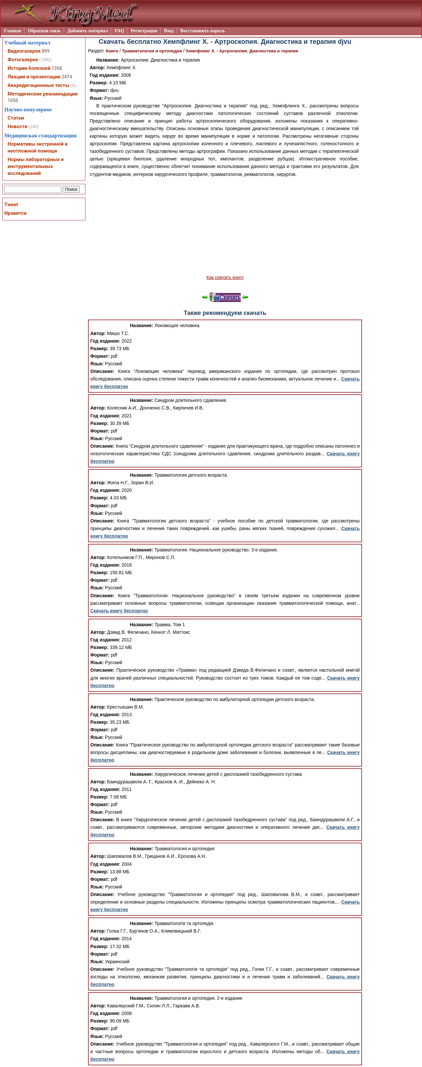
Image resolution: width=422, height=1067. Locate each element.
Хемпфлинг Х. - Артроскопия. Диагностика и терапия (242, 50)
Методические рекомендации (42, 94)
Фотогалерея (23, 60)
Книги (112, 50)
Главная (12, 30)
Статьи (16, 118)
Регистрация (144, 30)
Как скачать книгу (225, 277)
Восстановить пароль (202, 30)
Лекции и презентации (34, 77)
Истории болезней (29, 68)
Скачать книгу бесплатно (119, 610)
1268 (56, 68)
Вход (168, 30)
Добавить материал (87, 30)
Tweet (11, 205)
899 (45, 51)
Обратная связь (44, 30)
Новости (17, 126)
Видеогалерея (24, 51)
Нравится (15, 213)
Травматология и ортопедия (152, 50)
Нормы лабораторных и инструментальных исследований (36, 166)
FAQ (119, 30)
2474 (67, 76)
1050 (13, 100)
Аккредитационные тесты (38, 85)
